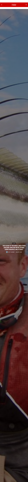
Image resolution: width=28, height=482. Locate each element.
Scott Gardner (11, 252)
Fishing (14, 243)
